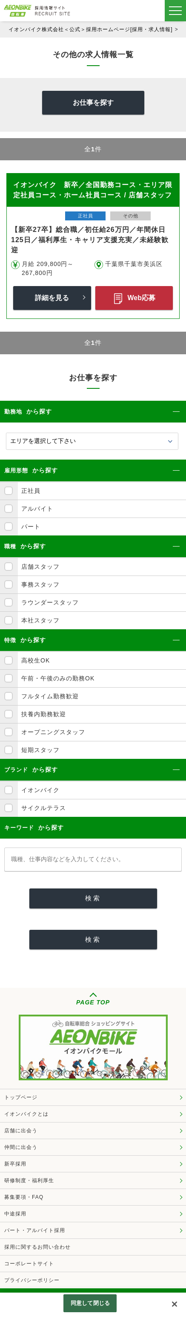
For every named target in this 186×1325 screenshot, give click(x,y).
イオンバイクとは (26, 1114)
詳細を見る (52, 297)
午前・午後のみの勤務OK (57, 678)
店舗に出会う (20, 1131)
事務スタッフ (40, 584)
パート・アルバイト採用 (34, 1230)
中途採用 (15, 1214)
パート (30, 526)
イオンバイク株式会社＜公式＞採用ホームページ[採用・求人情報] (91, 29)
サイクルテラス (43, 807)
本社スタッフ (40, 620)
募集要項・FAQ (23, 1197)
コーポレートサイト (29, 1264)
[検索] (93, 898)
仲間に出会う (20, 1147)
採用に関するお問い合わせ (37, 1247)
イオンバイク (40, 790)
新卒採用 (15, 1164)
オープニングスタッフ (53, 732)
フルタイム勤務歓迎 (50, 696)
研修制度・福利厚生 (29, 1180)
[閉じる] (174, 1304)
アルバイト (37, 508)
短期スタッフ (40, 749)
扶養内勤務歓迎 (43, 714)
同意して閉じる (90, 1303)
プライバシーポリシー (32, 1280)
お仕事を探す (93, 102)
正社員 (30, 490)
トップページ (20, 1097)
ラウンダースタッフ (50, 602)
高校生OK (35, 660)
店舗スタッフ (40, 566)
